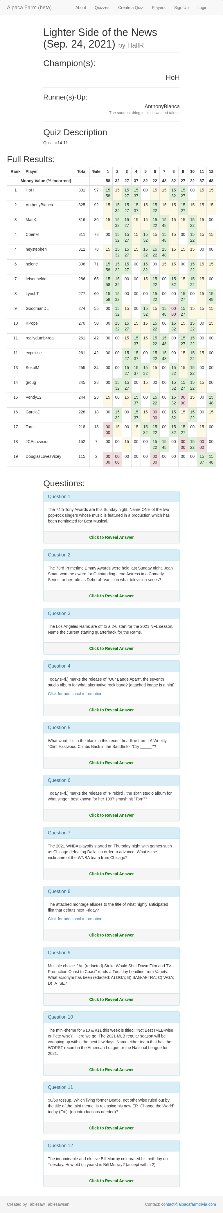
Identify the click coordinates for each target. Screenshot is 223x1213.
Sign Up (181, 7)
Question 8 (59, 891)
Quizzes (102, 7)
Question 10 (60, 1017)
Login (202, 7)
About (80, 7)
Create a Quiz (130, 7)
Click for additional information (75, 693)
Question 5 (59, 727)
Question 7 (59, 832)
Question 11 (60, 1087)
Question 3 (59, 613)
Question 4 (59, 666)
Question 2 (59, 554)
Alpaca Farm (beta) (29, 7)
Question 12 (60, 1145)
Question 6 (59, 780)
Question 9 (59, 952)
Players (159, 7)
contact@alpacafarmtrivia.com (188, 1204)
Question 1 (59, 496)
